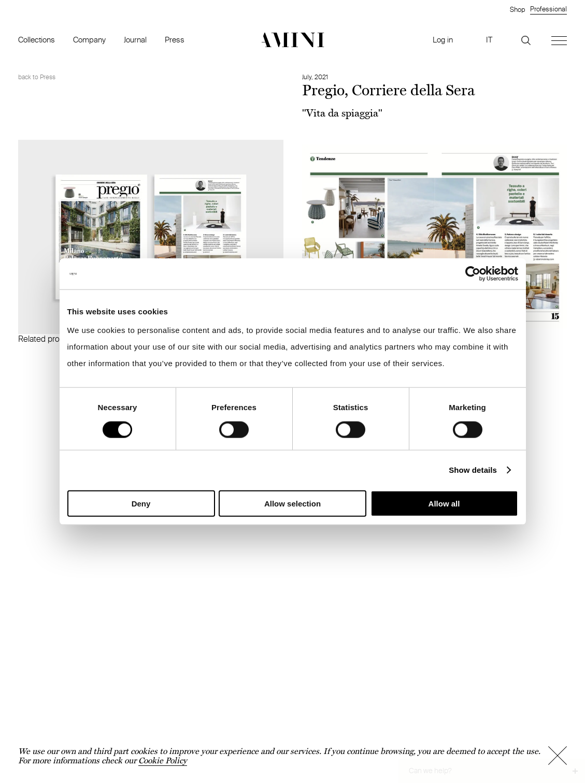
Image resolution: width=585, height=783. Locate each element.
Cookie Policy (162, 760)
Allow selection (292, 503)
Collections (36, 40)
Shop (517, 9)
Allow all (444, 503)
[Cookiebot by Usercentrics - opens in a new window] (472, 274)
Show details (473, 470)
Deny (141, 503)
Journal (135, 40)
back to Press (36, 77)
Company (89, 40)
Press (174, 40)
